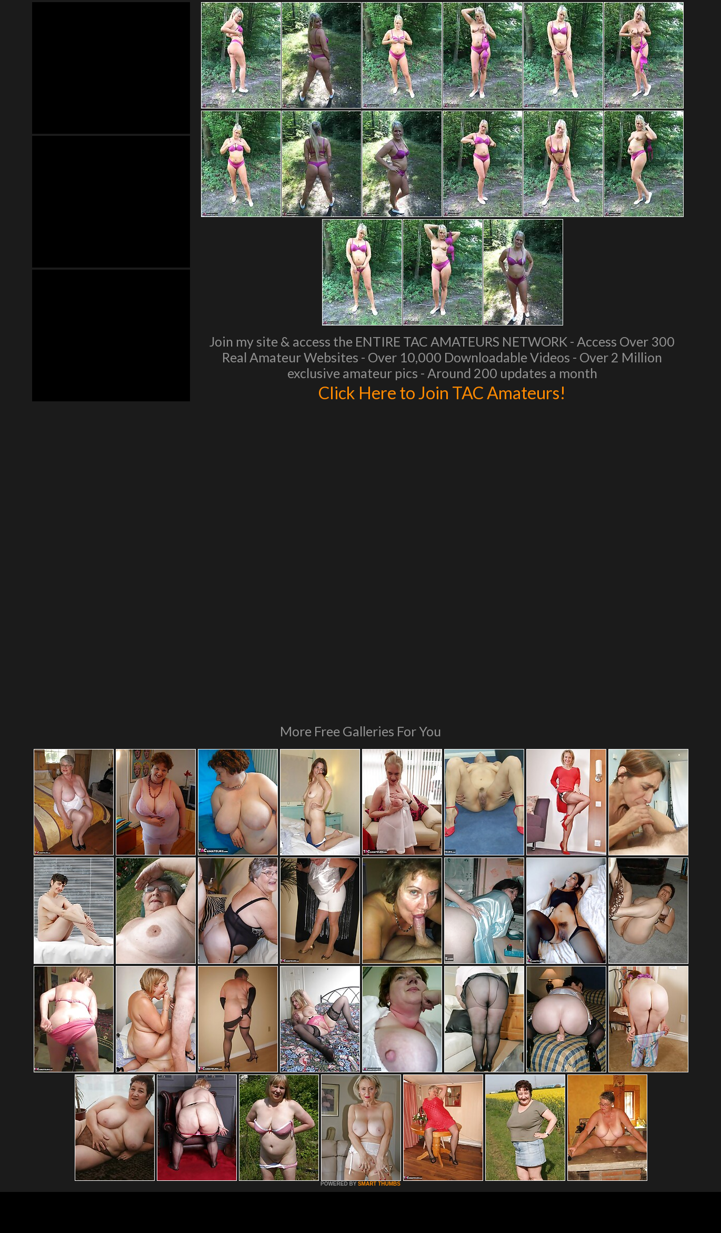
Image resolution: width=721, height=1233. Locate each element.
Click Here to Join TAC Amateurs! (442, 392)
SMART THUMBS (379, 1040)
